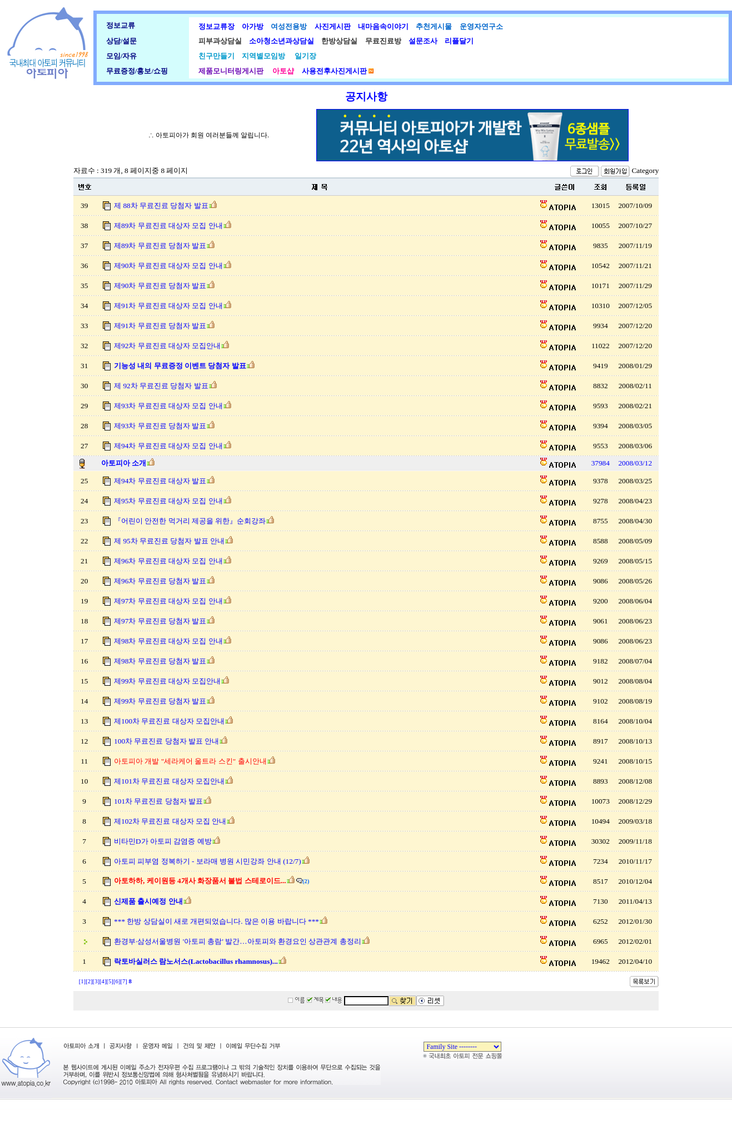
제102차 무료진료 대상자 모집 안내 (170, 821)
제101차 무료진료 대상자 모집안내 (169, 781)
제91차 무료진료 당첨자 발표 (160, 325)
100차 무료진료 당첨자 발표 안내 (166, 741)
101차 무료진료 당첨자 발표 (158, 801)
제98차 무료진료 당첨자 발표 (160, 661)
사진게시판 (331, 26)
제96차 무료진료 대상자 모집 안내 (168, 561)
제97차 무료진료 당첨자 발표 (160, 621)
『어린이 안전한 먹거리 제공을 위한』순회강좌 (190, 521)
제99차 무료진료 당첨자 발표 (160, 701)
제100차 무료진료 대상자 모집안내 (169, 721)
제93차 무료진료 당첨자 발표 (160, 426)
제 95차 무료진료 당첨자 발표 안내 (169, 541)
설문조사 (421, 41)
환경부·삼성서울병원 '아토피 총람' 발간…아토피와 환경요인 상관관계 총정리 (237, 941)
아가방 (250, 26)
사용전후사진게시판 (334, 71)
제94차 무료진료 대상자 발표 (160, 481)
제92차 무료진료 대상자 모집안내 (167, 345)
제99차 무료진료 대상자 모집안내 (167, 681)
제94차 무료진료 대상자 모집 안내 (168, 446)
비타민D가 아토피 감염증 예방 (163, 841)
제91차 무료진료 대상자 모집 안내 (168, 305)
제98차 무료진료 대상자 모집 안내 (168, 641)
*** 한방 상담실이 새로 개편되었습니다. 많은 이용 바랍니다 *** (216, 921)
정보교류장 (216, 26)
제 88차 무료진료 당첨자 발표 (161, 205)
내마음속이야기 (381, 26)
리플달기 (457, 41)
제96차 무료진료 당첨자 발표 (160, 581)
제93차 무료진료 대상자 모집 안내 (168, 406)
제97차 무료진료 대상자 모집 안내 (168, 601)
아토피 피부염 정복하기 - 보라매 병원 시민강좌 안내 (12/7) (207, 861)
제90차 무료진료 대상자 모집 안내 (168, 265)
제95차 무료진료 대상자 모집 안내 (168, 501)
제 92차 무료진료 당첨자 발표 (161, 386)
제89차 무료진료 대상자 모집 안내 (168, 225)
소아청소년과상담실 (280, 41)
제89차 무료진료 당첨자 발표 (160, 245)
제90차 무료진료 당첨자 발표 (160, 285)
